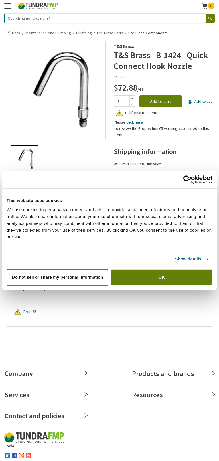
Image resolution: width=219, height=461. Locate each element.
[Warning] (119, 113)
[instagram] (21, 455)
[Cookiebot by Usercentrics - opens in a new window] (187, 179)
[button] (208, 5)
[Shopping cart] (204, 5)
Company (46, 373)
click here (134, 122)
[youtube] (28, 455)
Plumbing (84, 32)
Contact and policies (46, 415)
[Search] (210, 18)
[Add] (132, 98)
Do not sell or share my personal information (57, 276)
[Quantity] (121, 101)
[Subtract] (132, 104)
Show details (188, 258)
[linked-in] (7, 455)
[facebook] (14, 455)
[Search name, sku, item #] (105, 18)
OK (161, 276)
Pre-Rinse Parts (110, 32)
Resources (173, 394)
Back (16, 32)
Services (46, 394)
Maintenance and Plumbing (48, 32)
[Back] (9, 33)
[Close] (86, 373)
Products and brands (173, 373)
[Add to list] (190, 102)
